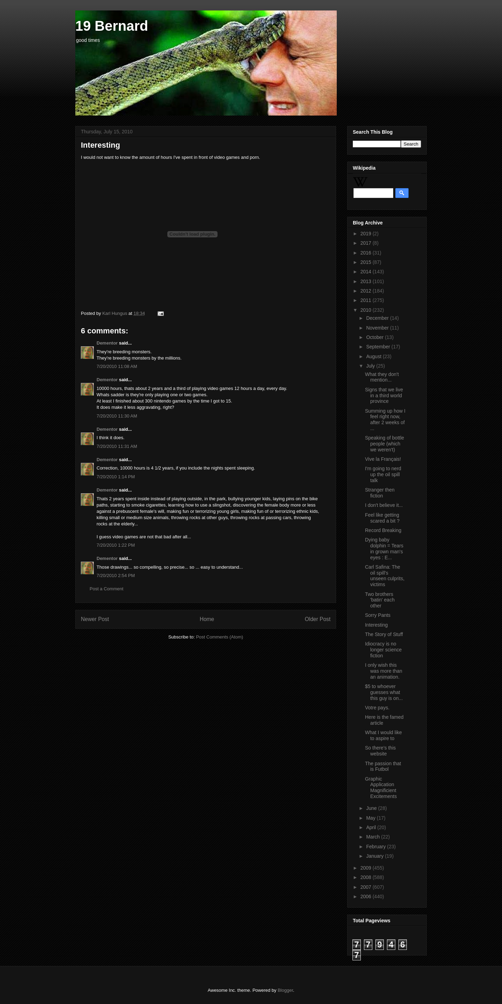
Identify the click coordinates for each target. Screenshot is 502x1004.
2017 (366, 243)
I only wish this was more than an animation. (383, 671)
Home (207, 619)
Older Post (317, 619)
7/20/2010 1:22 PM (116, 545)
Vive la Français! (383, 459)
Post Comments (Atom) (219, 637)
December (378, 318)
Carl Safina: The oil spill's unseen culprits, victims (384, 575)
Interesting (376, 625)
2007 (366, 887)
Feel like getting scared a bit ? (382, 518)
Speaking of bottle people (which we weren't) (384, 443)
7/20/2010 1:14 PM (116, 476)
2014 (366, 271)
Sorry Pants (377, 615)
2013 (366, 281)
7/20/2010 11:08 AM (117, 366)
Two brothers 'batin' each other (380, 600)
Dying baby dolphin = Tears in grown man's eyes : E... (384, 548)
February (376, 846)
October (375, 337)
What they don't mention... (382, 377)
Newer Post (95, 619)
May (371, 818)
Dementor (107, 343)
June (372, 808)
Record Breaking (383, 530)
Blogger (285, 990)
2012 (366, 291)
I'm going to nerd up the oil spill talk (383, 474)
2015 (366, 262)
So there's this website (380, 750)
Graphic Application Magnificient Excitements (381, 787)
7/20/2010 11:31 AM (117, 446)
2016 (366, 253)
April (371, 827)
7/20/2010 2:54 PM (116, 575)
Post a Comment (106, 588)
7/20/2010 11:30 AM (117, 416)
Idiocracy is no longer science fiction (383, 649)
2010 (366, 310)
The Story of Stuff (384, 634)
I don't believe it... (384, 505)
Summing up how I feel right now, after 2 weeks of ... (385, 419)
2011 (366, 300)
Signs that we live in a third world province (384, 395)
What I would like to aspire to (383, 735)
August (374, 356)
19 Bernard (111, 26)
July (371, 366)
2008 (366, 877)
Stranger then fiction (380, 493)
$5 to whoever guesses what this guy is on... (384, 692)
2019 (366, 233)
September (378, 346)
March (373, 837)
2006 (366, 896)
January (375, 856)
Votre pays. (377, 707)
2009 (366, 868)
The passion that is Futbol (383, 766)
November (378, 328)
